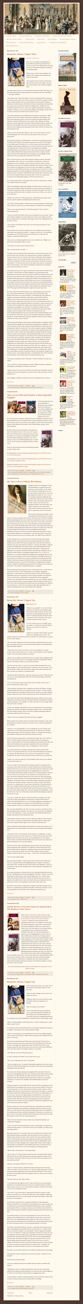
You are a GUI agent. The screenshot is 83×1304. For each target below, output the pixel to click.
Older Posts (50, 1293)
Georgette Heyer (41, 42)
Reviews (22, 592)
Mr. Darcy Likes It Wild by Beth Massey (24, 481)
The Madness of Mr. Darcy (42, 36)
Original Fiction (23, 387)
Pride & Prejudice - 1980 (71, 352)
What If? (27, 592)
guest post (13, 974)
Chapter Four (11, 381)
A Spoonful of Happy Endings (37, 915)
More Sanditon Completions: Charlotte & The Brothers (71, 337)
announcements (14, 472)
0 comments (27, 385)
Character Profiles (11, 42)
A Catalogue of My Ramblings (57, 42)
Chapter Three (11, 893)
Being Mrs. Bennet (11, 36)
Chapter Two (37, 58)
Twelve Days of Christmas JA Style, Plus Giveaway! (71, 383)
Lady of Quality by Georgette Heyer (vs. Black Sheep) (71, 303)
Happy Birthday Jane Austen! (71, 367)
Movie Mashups (52, 39)
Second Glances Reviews (25, 474)
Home (30, 1293)
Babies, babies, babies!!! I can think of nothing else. (71, 320)
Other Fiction (41, 39)
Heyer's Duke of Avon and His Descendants (71, 271)
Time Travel (40, 387)
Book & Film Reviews (12, 46)
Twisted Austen (29, 39)
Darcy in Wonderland (26, 36)
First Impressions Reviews (34, 472)
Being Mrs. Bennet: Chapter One (21, 982)
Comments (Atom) (18, 1296)
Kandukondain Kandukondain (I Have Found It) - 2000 (71, 414)
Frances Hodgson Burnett (26, 42)
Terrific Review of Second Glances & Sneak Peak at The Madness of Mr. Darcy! (29, 908)
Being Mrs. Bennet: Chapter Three (21, 54)
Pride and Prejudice (32, 387)
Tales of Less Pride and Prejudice (62, 36)
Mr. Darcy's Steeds (70, 397)
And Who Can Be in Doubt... (14, 39)
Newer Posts (11, 1293)
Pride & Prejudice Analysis (67, 39)
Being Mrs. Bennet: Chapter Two (21, 600)
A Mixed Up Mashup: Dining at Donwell (71, 287)
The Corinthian (43, 552)
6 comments (27, 591)
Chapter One (30, 58)
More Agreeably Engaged (31, 432)
